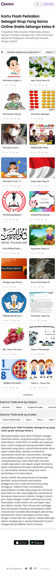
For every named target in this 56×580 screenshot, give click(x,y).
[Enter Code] (48, 4)
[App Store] (21, 542)
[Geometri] (6, 407)
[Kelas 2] (40, 420)
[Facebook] (31, 568)
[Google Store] (37, 542)
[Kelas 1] (29, 420)
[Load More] (28, 395)
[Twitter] (26, 568)
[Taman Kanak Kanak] (11, 420)
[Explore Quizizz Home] (7, 4)
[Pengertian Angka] (35, 407)
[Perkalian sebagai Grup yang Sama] (23, 52)
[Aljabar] (19, 407)
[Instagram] (35, 568)
